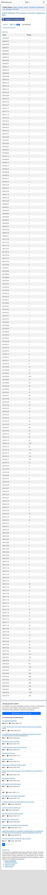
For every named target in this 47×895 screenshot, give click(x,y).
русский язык (40, 7)
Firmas (15, 24)
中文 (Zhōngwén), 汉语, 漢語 (11, 9)
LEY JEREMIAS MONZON (9, 721)
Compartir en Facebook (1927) (13, 19)
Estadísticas (27, 24)
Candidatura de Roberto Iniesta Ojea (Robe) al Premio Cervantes (18, 802)
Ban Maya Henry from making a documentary (13, 796)
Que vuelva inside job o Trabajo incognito (12, 813)
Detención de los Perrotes (8, 753)
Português (32, 7)
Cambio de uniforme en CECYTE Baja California (14, 747)
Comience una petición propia (21, 713)
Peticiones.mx (6, 2)
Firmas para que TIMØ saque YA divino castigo (14, 765)
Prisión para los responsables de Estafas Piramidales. (15, 825)
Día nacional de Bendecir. (8, 778)
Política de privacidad (9, 28)
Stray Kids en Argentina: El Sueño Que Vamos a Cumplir (16, 838)
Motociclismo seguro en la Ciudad (10, 741)
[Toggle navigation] (44, 2)
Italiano (26, 7)
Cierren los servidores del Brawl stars (11, 807)
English (15, 7)
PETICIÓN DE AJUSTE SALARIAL (11, 784)
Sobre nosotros (9, 866)
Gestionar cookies (10, 864)
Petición (5, 24)
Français (20, 7)
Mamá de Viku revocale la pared (10, 819)
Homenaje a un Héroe (7, 759)
